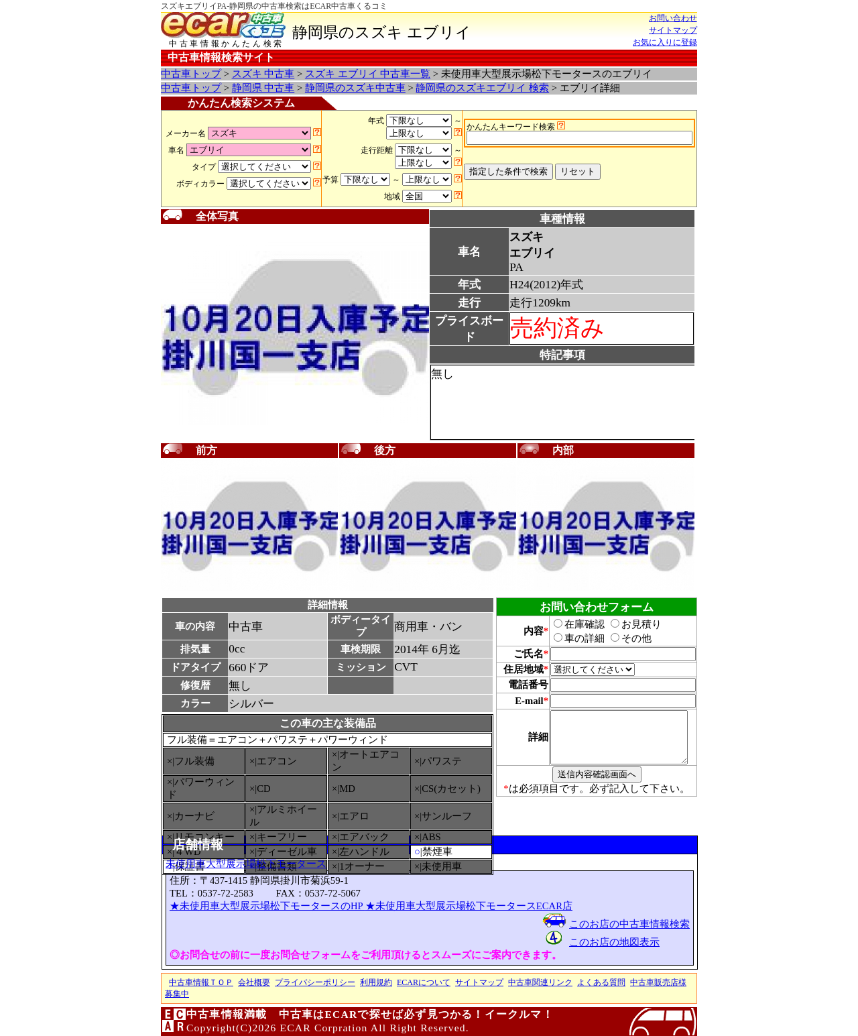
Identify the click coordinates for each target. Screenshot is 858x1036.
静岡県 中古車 (263, 87)
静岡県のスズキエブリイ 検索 (482, 87)
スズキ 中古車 (263, 73)
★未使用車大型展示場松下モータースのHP (267, 906)
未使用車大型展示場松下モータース (246, 863)
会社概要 (254, 982)
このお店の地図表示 (614, 942)
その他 (623, 638)
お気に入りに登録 (665, 42)
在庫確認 (571, 624)
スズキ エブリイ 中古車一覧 (367, 73)
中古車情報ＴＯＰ (201, 982)
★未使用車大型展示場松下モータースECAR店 (468, 906)
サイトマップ (673, 30)
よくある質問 (601, 982)
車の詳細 (571, 638)
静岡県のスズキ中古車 (355, 87)
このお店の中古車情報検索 (629, 924)
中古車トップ (191, 73)
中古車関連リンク (540, 982)
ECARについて (423, 982)
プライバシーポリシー (315, 982)
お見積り (628, 624)
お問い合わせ (673, 18)
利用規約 (376, 982)
